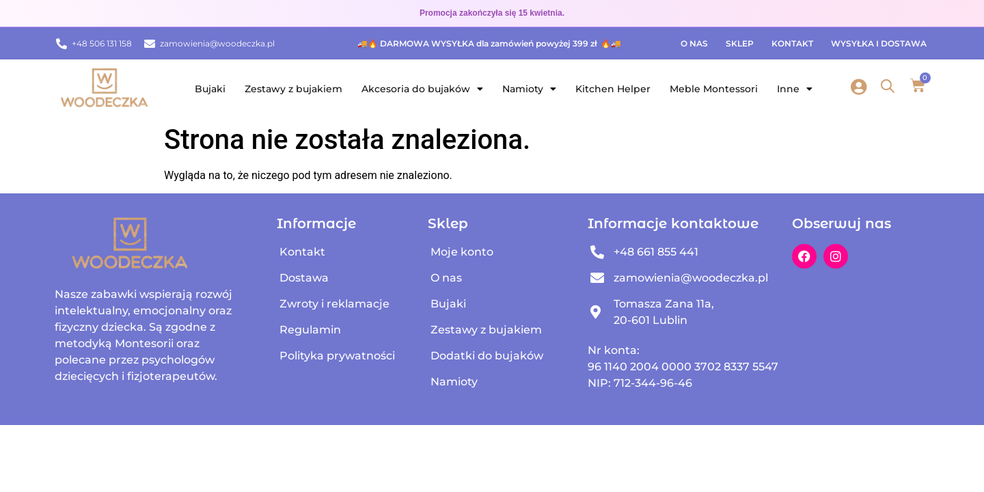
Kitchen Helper (613, 89)
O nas (694, 43)
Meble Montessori (714, 89)
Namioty (529, 88)
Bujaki (210, 89)
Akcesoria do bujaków (422, 88)
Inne (794, 88)
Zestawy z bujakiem (293, 89)
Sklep (740, 43)
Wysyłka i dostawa (879, 43)
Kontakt (792, 43)
